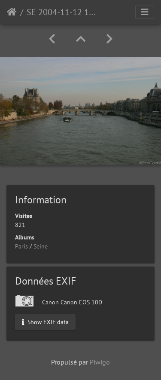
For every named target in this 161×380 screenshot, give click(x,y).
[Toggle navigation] (144, 12)
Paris (21, 246)
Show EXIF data (45, 321)
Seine (40, 246)
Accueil (12, 12)
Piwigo (100, 362)
